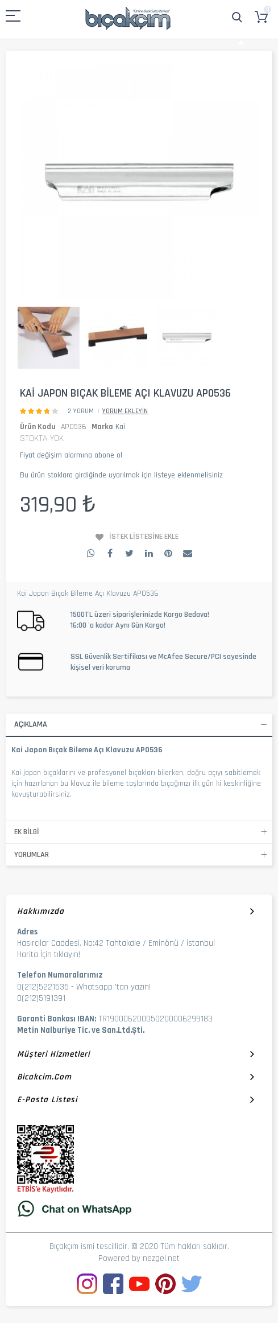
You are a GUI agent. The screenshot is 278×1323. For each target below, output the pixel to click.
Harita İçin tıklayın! (48, 954)
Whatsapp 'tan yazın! (113, 987)
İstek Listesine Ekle (144, 536)
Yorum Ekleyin (125, 411)
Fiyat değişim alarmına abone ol (71, 455)
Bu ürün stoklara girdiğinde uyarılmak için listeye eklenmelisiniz (121, 475)
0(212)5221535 (43, 987)
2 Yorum (81, 411)
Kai (120, 427)
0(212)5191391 (41, 998)
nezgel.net (161, 1258)
